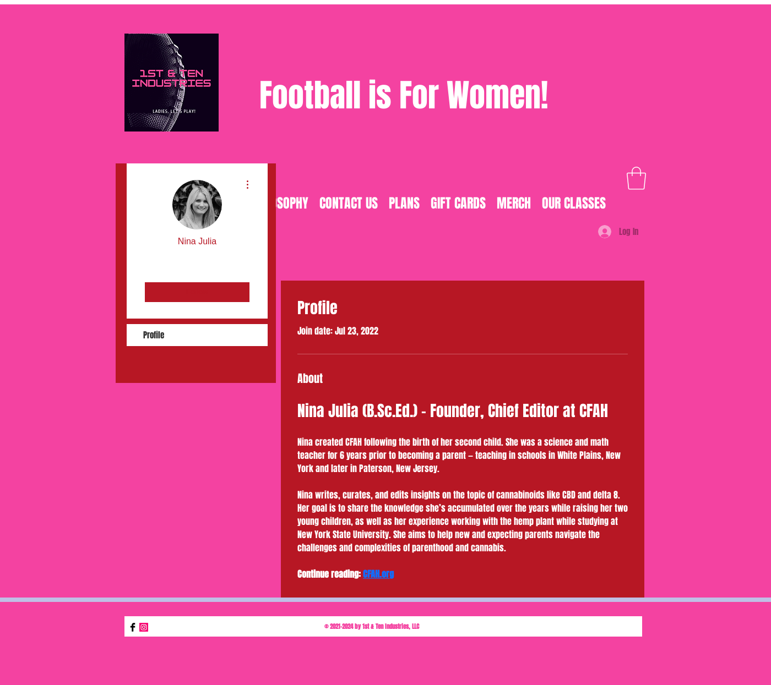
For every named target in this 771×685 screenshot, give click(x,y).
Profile (153, 335)
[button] (636, 178)
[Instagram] (143, 627)
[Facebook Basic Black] (132, 627)
